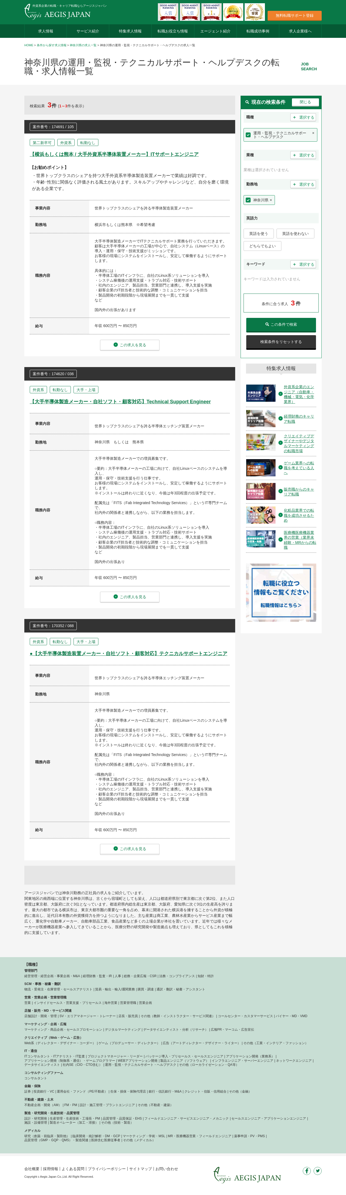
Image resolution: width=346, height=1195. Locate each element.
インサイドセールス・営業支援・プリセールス (68, 1003)
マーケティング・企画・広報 (45, 1024)
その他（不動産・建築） (155, 1105)
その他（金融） (240, 1091)
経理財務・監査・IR (97, 976)
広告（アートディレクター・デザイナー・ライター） (202, 1043)
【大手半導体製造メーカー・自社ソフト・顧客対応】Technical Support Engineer (120, 401)
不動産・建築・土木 (39, 1099)
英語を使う (258, 233)
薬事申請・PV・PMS (249, 1136)
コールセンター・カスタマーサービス (245, 1016)
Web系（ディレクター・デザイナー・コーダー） (60, 1043)
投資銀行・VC (44, 1091)
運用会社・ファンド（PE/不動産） (82, 1091)
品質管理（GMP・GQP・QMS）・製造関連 (56, 1140)
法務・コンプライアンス (177, 976)
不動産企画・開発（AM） (43, 1105)
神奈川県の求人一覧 (83, 45)
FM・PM (70, 1105)
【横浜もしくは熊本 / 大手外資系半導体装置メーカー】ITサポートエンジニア (114, 154)
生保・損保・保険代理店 (128, 1091)
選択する (303, 117)
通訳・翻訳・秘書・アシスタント (181, 989)
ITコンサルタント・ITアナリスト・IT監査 (54, 1056)
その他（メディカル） (139, 1140)
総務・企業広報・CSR (140, 976)
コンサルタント (35, 1078)
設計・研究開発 (35, 1118)
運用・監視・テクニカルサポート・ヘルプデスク (279, 135)
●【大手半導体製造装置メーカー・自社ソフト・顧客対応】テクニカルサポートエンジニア (128, 653)
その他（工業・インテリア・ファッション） (275, 1043)
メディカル (32, 1131)
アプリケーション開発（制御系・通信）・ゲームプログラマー (69, 1061)
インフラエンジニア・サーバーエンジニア (242, 1061)
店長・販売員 (128, 1016)
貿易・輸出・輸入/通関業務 (115, 989)
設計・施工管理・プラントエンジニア (107, 1105)
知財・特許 (206, 976)
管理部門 (30, 971)
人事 (118, 976)
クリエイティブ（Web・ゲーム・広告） (53, 1038)
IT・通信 (30, 1051)
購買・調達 (146, 989)
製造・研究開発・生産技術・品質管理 (51, 1113)
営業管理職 (128, 1003)
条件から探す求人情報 (51, 45)
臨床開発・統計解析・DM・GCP (96, 1136)
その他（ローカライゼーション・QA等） (209, 1065)
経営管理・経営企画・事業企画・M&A (52, 976)
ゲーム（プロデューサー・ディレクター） (129, 1043)
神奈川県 (260, 200)
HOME (28, 45)
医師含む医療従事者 (105, 1140)
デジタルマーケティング (123, 1029)
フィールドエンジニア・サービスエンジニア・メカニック (186, 1118)
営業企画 (145, 1003)
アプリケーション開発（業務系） (250, 1056)
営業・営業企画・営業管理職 (45, 997)
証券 (27, 1091)
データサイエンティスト (42, 1065)
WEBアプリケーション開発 (138, 1061)
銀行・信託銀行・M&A (165, 1091)
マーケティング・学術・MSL (144, 1136)
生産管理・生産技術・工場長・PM (75, 1118)
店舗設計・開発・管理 (40, 1016)
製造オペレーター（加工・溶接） (74, 1122)
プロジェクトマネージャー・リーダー (115, 1056)
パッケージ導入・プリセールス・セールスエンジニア (184, 1056)
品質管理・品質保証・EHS (122, 1118)
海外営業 (110, 1003)
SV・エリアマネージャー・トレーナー (87, 1016)
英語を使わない (295, 233)
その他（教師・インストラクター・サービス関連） (178, 1016)
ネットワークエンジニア (294, 1061)
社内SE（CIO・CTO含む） (82, 1065)
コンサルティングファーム (43, 1073)
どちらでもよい (262, 246)
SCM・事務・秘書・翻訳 (42, 984)
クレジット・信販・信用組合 (205, 1091)
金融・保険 (32, 1086)
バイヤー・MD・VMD (291, 1016)
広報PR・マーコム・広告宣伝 (232, 1029)
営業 (27, 1003)
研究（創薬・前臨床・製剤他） (47, 1136)
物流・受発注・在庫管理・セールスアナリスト (58, 989)
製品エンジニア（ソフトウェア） (184, 1061)
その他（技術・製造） (117, 1122)
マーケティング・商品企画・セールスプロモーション (63, 1029)
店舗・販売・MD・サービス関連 (48, 1011)
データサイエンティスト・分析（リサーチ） (175, 1029)
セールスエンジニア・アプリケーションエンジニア (268, 1118)
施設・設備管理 (35, 1122)
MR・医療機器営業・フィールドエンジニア (199, 1136)
